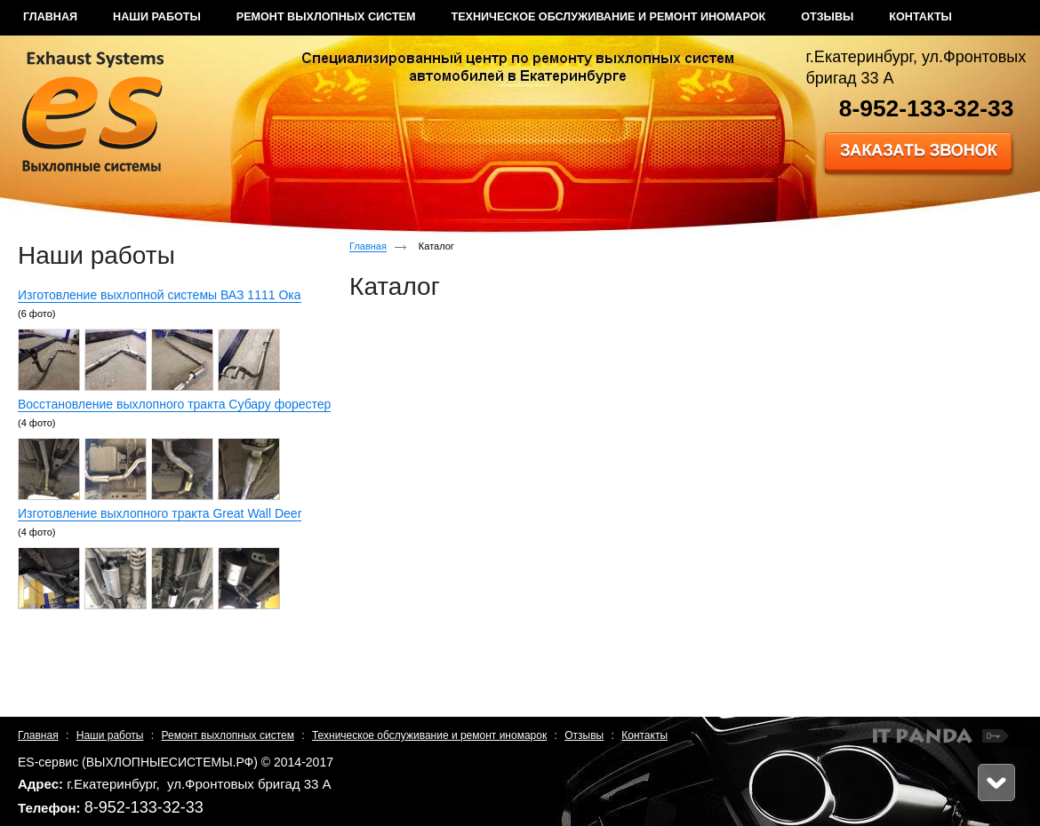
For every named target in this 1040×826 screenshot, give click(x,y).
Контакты (644, 735)
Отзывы (584, 735)
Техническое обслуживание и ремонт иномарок (429, 735)
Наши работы (110, 735)
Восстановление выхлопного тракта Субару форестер (174, 404)
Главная (368, 246)
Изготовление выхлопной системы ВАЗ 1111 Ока (159, 295)
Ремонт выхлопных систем (228, 735)
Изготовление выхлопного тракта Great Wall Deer (159, 513)
